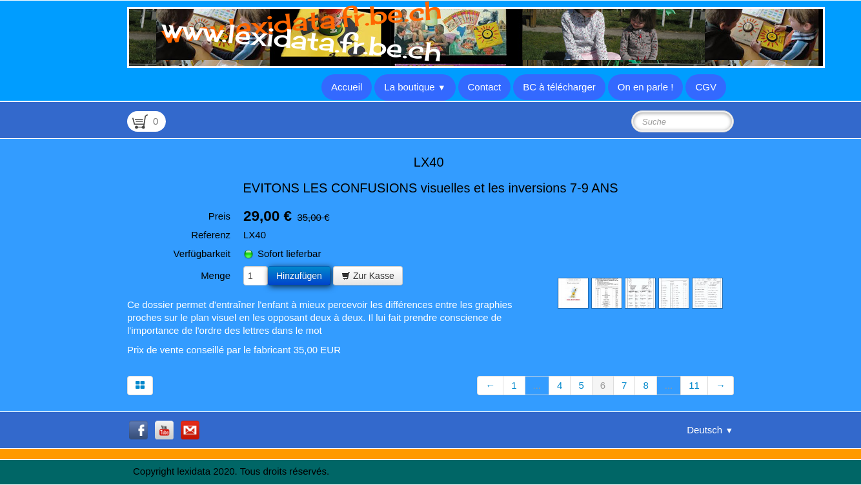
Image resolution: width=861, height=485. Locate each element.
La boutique (414, 86)
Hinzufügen (299, 276)
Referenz (210, 234)
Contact (484, 86)
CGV (705, 86)
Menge (215, 275)
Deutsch (710, 429)
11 (694, 385)
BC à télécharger (559, 86)
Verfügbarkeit (202, 253)
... (537, 385)
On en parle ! (646, 86)
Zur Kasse (367, 276)
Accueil (346, 86)
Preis (219, 216)
